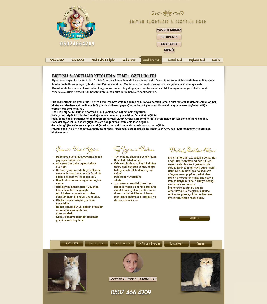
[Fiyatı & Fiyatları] (122, 243)
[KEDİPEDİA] (169, 37)
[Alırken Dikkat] (176, 244)
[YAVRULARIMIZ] (169, 30)
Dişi (158, 252)
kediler (121, 252)
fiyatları (107, 252)
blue (167, 252)
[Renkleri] (201, 244)
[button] (169, 50)
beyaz (170, 252)
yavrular (164, 252)
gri (168, 252)
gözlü (176, 252)
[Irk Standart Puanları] (149, 244)
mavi (173, 252)
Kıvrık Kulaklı (88, 252)
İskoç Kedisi (95, 252)
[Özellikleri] (71, 243)
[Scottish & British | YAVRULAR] (133, 279)
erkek (160, 252)
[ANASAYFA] (169, 44)
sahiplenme (100, 252)
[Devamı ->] (194, 218)
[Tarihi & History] (96, 243)
